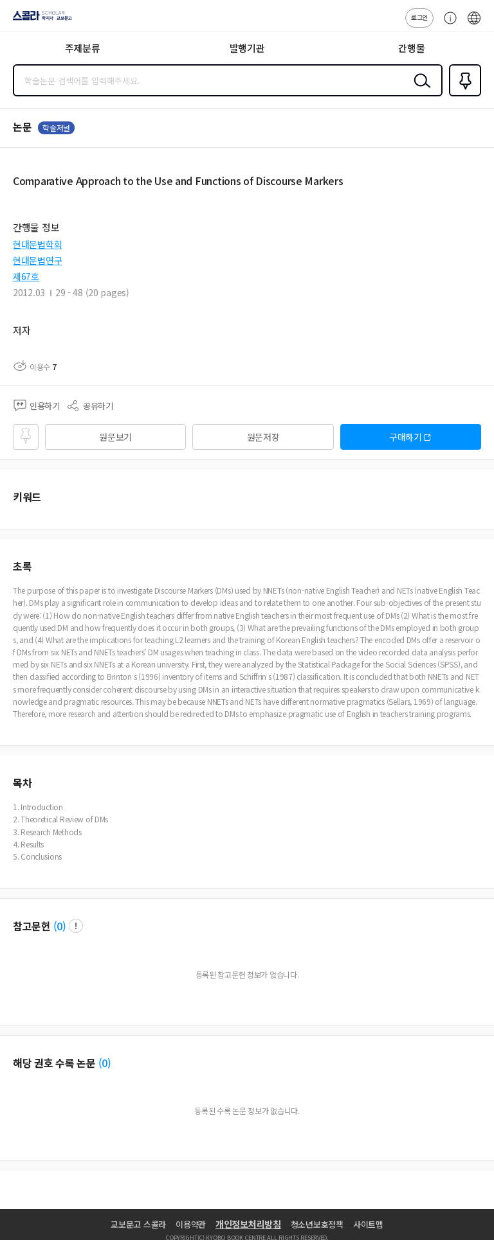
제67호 (26, 276)
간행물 (411, 48)
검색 (419, 90)
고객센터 (447, 24)
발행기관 (247, 48)
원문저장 (263, 436)
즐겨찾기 (462, 95)
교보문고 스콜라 (138, 1224)
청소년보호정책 (317, 1224)
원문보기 (115, 436)
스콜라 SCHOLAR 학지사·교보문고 (39, 20)
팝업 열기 (76, 926)
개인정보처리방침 (248, 1224)
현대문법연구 (37, 260)
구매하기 (405, 436)
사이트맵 (368, 1224)
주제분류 (82, 48)
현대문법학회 (37, 244)
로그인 (419, 17)
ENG (474, 24)
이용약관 (191, 1224)
